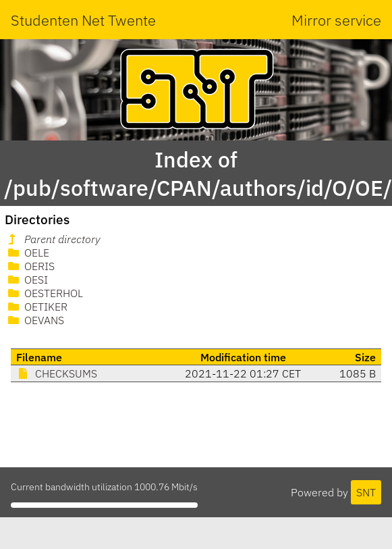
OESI (26, 279)
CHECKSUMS (56, 373)
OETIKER (36, 306)
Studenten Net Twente (83, 20)
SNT (366, 492)
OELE (27, 252)
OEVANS (34, 320)
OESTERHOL (44, 293)
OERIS (30, 266)
